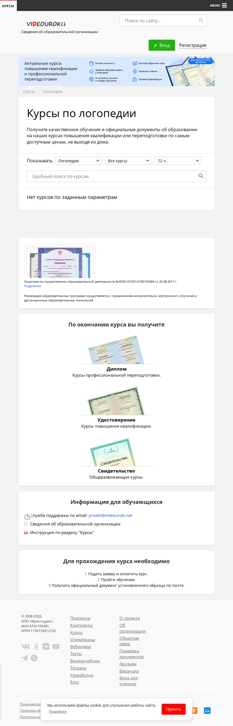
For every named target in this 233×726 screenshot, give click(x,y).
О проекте (129, 618)
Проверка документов (131, 653)
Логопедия (52, 91)
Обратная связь (129, 641)
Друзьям (128, 663)
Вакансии (129, 671)
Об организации (132, 628)
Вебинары (80, 646)
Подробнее (32, 286)
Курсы (29, 91)
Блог (74, 682)
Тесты (76, 653)
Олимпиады (82, 639)
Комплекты (81, 625)
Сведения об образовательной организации (59, 31)
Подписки (80, 618)
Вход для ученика (128, 680)
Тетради (78, 668)
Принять (173, 709)
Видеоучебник (85, 660)
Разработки (81, 675)
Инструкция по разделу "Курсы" (62, 532)
